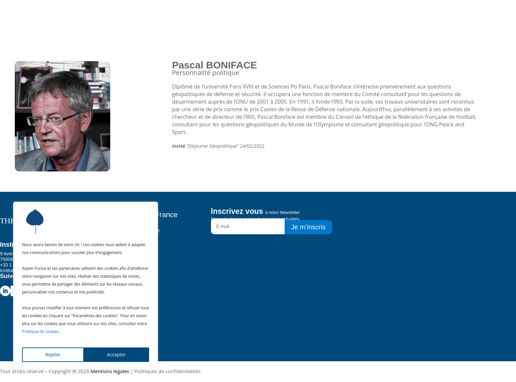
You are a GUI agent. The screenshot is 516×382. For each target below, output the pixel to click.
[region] (85, 285)
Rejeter (53, 354)
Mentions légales (109, 371)
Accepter (116, 354)
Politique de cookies (40, 331)
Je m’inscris (308, 227)
